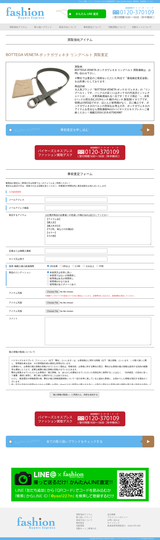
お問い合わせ (113, 520)
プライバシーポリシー (117, 517)
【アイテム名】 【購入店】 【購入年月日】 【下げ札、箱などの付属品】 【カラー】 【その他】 (98, 231)
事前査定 (80, 523)
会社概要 (111, 514)
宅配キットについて (142, 27)
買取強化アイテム (18, 27)
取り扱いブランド (43, 27)
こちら (85, 296)
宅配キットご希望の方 (86, 528)
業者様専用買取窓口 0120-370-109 (123, 526)
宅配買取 (80, 526)
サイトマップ (113, 523)
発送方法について (67, 27)
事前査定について (92, 27)
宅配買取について (117, 27)
